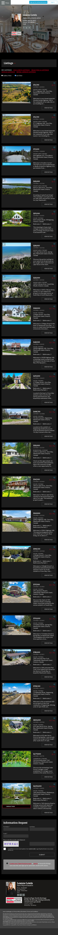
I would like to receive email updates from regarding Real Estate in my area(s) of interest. (30, 849)
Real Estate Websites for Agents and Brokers (27, 924)
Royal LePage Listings (26, 72)
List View (18, 75)
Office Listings (8, 72)
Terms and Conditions (32, 911)
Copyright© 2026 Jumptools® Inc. (10, 924)
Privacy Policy (17, 911)
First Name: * (6, 826)
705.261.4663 (32, 20)
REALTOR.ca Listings (40, 70)
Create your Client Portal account (20, 863)
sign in (35, 863)
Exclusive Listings (21, 70)
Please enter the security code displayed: (14, 840)
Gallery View (6, 75)
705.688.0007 (32, 22)
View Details (48, 108)
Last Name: (32, 826)
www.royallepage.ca (8, 911)
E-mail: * (5, 833)
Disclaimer (23, 911)
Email (24, 24)
